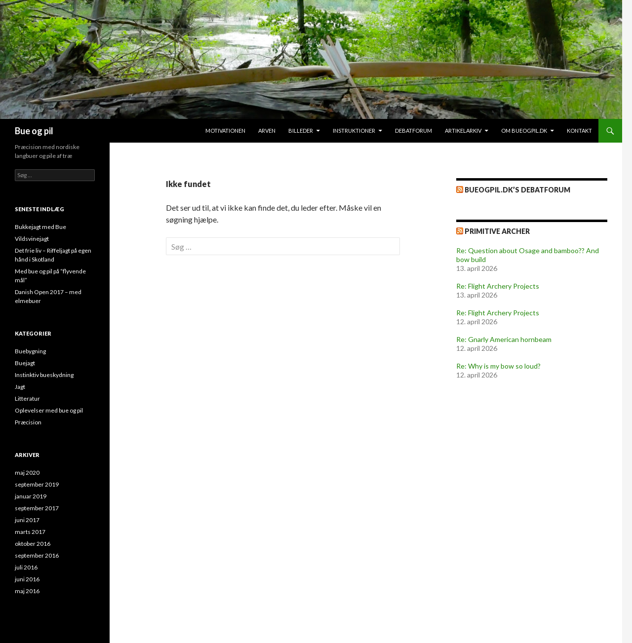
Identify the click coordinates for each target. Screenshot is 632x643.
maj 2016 (27, 591)
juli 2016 (26, 567)
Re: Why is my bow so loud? (498, 366)
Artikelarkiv (463, 130)
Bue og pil (34, 130)
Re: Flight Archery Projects (497, 286)
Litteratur (27, 398)
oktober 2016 (32, 543)
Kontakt (579, 130)
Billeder (300, 130)
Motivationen (225, 130)
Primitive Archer (497, 231)
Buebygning (30, 351)
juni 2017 (27, 520)
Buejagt (25, 363)
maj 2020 (27, 472)
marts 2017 (30, 531)
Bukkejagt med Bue (40, 226)
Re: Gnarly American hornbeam (504, 339)
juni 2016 (27, 579)
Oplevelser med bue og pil (49, 410)
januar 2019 (30, 496)
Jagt (20, 386)
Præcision (28, 422)
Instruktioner (354, 130)
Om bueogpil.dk (524, 130)
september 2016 (37, 555)
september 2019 (37, 484)
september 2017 (37, 508)
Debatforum (413, 130)
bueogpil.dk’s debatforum (517, 190)
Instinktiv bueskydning (44, 374)
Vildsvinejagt (32, 238)
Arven (267, 130)
